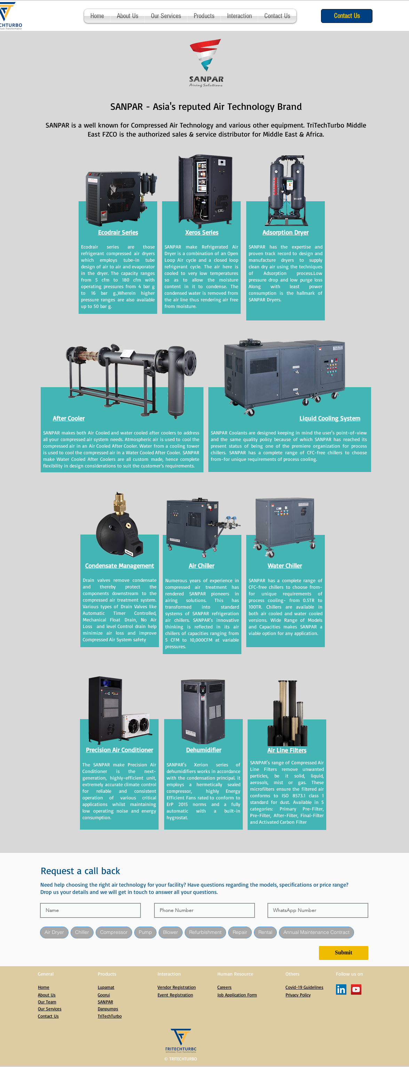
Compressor (114, 933)
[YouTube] (356, 990)
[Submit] (343, 954)
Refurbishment (205, 933)
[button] (203, 16)
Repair (239, 933)
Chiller (82, 933)
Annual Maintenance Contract (316, 933)
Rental (265, 933)
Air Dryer (54, 933)
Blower (170, 933)
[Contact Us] (346, 16)
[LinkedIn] (341, 990)
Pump (145, 933)
